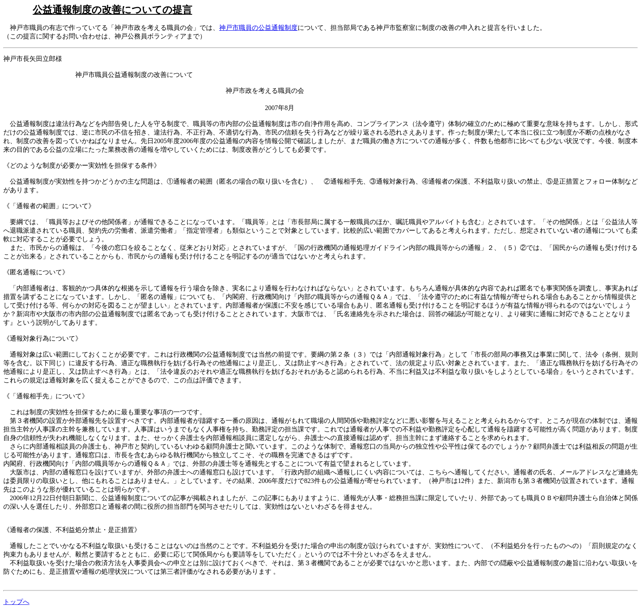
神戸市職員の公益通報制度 (258, 27)
